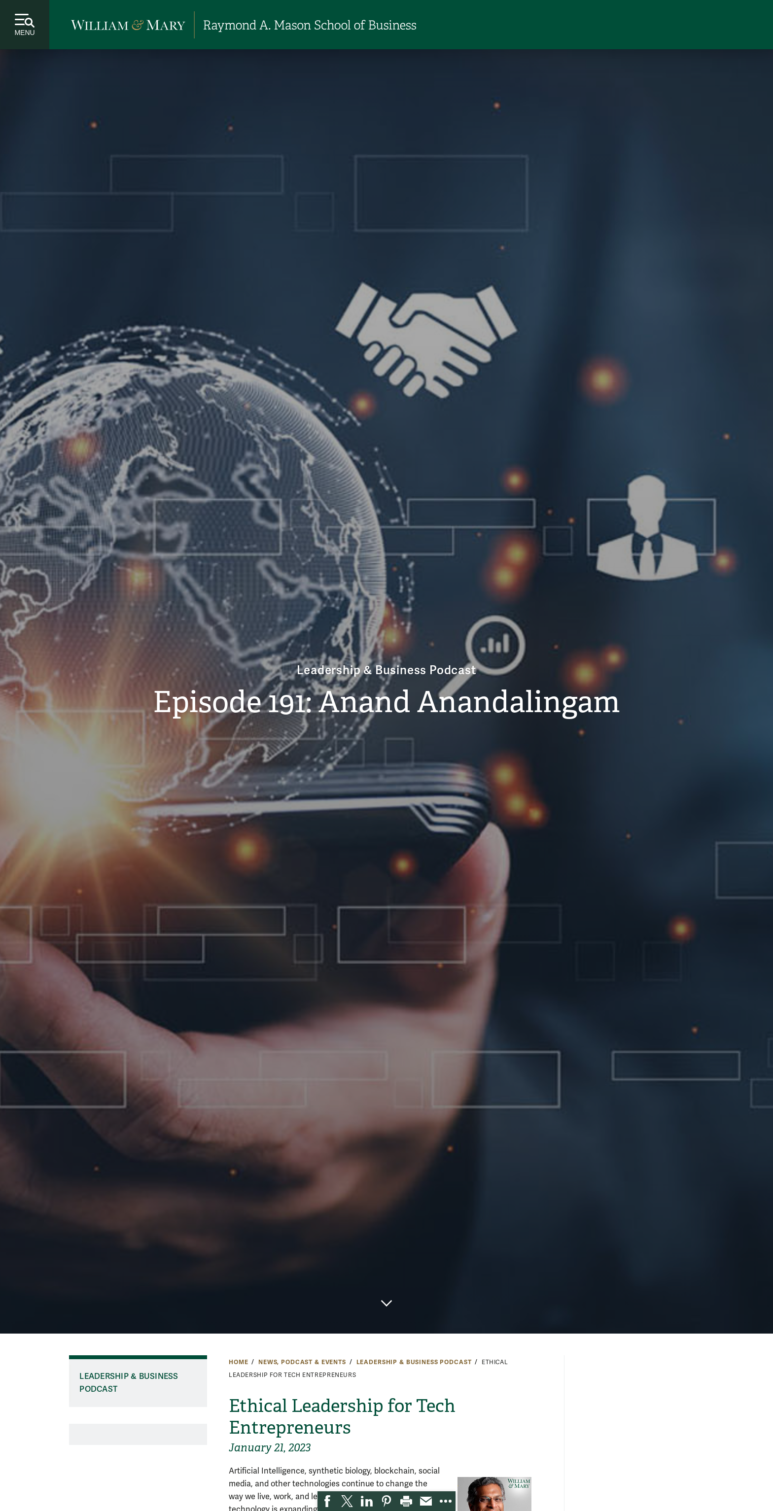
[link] (327, 1501)
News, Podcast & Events (302, 1362)
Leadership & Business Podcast (386, 670)
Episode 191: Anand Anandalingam (386, 702)
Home (238, 1362)
